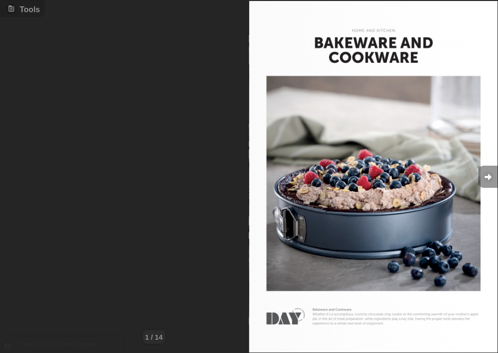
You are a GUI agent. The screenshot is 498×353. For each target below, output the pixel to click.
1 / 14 (154, 337)
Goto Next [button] (488, 177)
